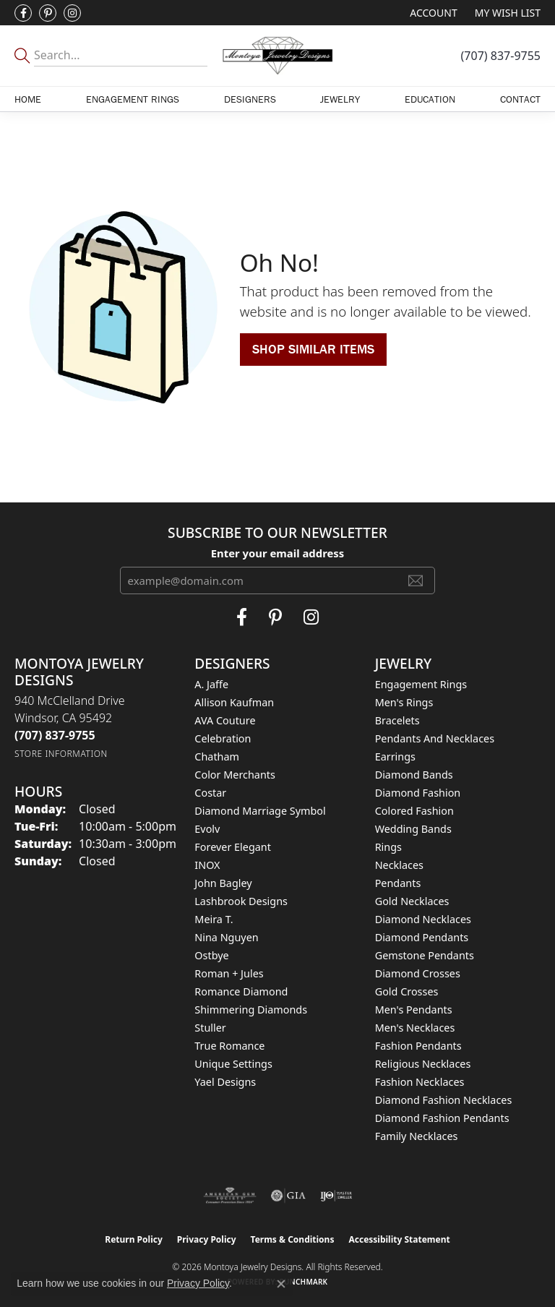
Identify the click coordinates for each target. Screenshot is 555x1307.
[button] (432, 12)
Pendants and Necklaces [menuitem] (434, 738)
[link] (501, 56)
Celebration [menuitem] (222, 738)
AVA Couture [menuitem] (224, 720)
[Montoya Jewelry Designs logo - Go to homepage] (277, 55)
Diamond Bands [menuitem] (414, 774)
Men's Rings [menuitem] (404, 702)
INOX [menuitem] (207, 865)
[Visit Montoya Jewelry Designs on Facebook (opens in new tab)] (23, 13)
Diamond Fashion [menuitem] (418, 793)
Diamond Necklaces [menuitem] (423, 919)
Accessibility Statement (398, 1239)
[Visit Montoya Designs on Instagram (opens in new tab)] (72, 13)
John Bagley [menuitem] (222, 883)
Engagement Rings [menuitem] (421, 684)
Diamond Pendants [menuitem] (422, 937)
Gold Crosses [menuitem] (407, 991)
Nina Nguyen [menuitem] (226, 937)
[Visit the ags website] (230, 1196)
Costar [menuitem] (210, 793)
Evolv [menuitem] (207, 829)
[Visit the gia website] (288, 1196)
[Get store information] (61, 753)
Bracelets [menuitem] (397, 720)
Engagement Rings (132, 99)
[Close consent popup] (281, 1284)
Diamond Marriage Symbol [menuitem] (259, 811)
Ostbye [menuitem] (211, 955)
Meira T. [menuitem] (213, 919)
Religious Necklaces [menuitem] (423, 1064)
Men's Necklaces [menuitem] (415, 1027)
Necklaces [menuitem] (399, 865)
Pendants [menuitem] (398, 883)
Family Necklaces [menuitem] (416, 1136)
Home (27, 99)
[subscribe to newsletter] (415, 580)
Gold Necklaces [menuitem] (412, 901)
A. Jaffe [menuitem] (211, 684)
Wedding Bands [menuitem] (413, 829)
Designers (250, 99)
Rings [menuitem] (388, 847)
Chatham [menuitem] (216, 756)
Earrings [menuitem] (395, 756)
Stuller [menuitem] (209, 1027)
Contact (520, 99)
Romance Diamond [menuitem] (241, 991)
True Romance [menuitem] (229, 1046)
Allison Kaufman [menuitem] (234, 702)
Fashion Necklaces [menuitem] (420, 1082)
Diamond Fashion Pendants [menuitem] (442, 1118)
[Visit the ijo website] (336, 1196)
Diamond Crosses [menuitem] (417, 973)
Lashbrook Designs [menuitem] (241, 901)
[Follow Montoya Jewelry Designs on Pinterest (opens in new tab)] (47, 13)
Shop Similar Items (313, 348)
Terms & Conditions (293, 1239)
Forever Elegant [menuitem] (232, 847)
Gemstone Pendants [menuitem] (424, 955)
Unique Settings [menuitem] (233, 1064)
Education (430, 99)
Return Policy (134, 1239)
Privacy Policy (206, 1239)
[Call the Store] (54, 735)
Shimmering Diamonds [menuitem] (250, 1009)
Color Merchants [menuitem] (234, 774)
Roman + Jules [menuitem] (228, 973)
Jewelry (340, 99)
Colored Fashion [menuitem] (414, 811)
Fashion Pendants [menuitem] (418, 1046)
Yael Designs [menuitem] (225, 1082)
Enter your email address (278, 553)
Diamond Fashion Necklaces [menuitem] (443, 1100)
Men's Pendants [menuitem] (413, 1009)
